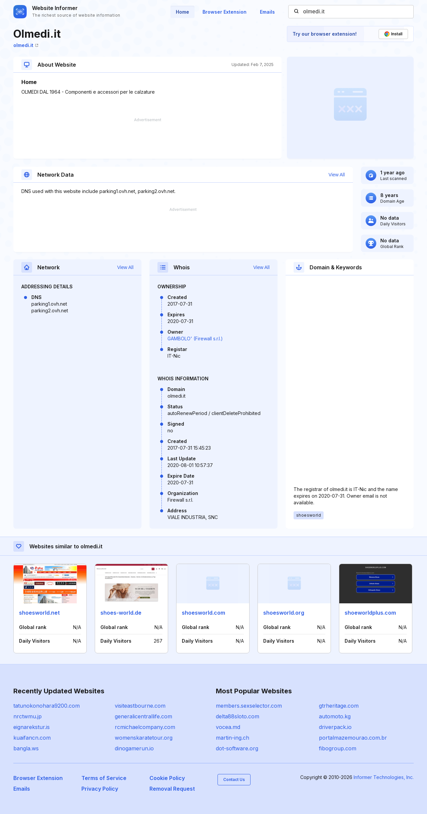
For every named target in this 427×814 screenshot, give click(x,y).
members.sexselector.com (249, 705)
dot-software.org (237, 748)
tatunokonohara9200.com (46, 705)
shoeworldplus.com (370, 612)
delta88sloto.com (237, 716)
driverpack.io (335, 727)
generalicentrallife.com (143, 716)
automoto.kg (335, 716)
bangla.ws (26, 748)
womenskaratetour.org (143, 737)
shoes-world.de (120, 612)
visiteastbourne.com (140, 705)
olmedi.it (25, 45)
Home (182, 12)
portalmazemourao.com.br (353, 737)
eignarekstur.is (31, 727)
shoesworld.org (283, 612)
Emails (267, 12)
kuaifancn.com (32, 737)
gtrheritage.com (339, 705)
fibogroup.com (337, 748)
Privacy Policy (99, 788)
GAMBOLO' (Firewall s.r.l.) (195, 338)
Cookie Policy (167, 778)
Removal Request (172, 788)
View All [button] (337, 174)
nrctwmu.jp (27, 716)
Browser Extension (224, 12)
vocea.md (228, 727)
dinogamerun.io (134, 748)
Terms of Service (103, 778)
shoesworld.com (203, 612)
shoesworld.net (39, 612)
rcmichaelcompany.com (145, 727)
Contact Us (234, 779)
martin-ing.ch (232, 737)
